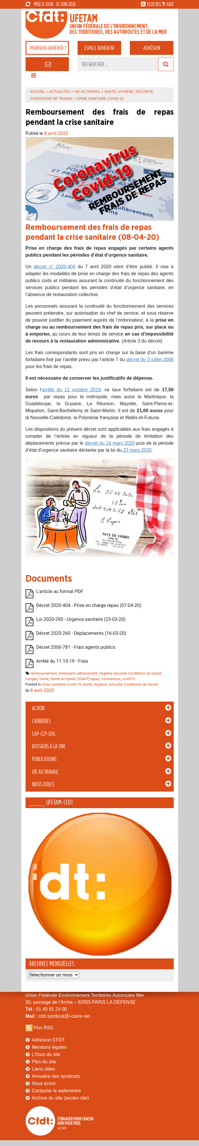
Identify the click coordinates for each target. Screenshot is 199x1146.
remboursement (44, 673)
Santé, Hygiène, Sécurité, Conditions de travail (120, 684)
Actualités (59, 92)
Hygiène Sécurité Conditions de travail (130, 673)
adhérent (99, 48)
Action (38, 708)
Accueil (37, 92)
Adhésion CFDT (48, 1039)
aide (170, 4)
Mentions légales (49, 1047)
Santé (44, 679)
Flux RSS (43, 1027)
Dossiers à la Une (49, 746)
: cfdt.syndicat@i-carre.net (58, 1016)
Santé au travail (63, 679)
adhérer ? (48, 48)
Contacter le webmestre (56, 1090)
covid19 (128, 679)
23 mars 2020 (136, 450)
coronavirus (111, 679)
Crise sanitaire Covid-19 (61, 684)
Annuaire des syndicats (56, 1076)
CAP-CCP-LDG (43, 734)
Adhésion (151, 48)
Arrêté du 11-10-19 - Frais (62, 661)
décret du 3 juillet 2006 (150, 359)
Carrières (41, 721)
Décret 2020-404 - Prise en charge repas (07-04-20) (88, 605)
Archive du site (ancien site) (60, 1097)
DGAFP (83, 679)
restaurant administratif (77, 673)
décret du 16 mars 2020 (110, 443)
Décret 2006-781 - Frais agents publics (75, 647)
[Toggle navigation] (34, 77)
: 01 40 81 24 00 (46, 1009)
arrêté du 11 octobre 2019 (71, 389)
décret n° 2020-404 (54, 266)
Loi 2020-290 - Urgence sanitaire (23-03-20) (81, 619)
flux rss (154, 4)
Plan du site (44, 1061)
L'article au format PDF (59, 591)
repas (95, 679)
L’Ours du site (46, 1054)
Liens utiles (43, 1068)
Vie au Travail (45, 772)
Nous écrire (44, 1083)
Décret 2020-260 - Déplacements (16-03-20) (81, 633)
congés (32, 679)
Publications (44, 759)
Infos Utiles (43, 784)
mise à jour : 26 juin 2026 (51, 4)
